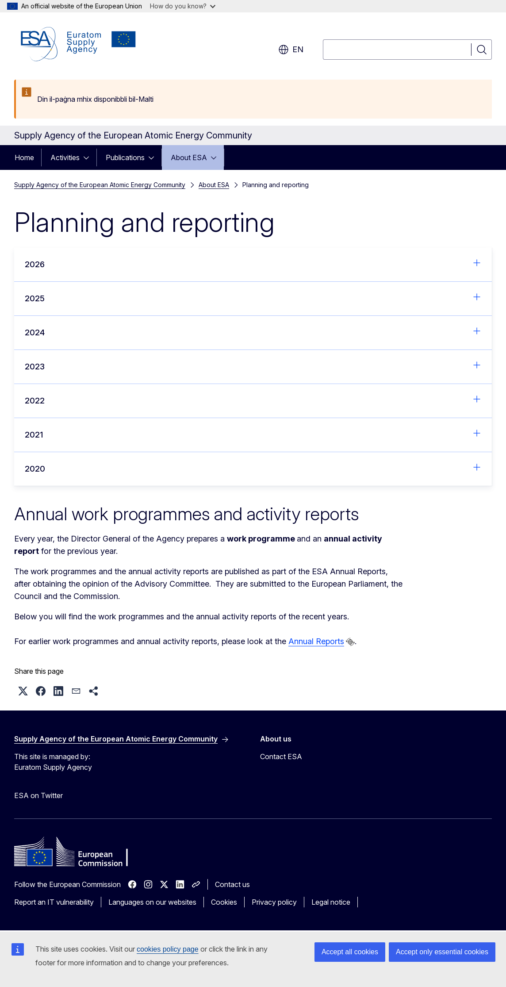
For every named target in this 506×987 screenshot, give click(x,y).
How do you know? (182, 6)
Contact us (232, 884)
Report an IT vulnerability (54, 902)
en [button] (290, 49)
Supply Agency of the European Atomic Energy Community (99, 184)
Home (24, 157)
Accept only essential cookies (442, 952)
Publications (125, 157)
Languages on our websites (152, 902)
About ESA (189, 157)
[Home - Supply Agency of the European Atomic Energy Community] (78, 44)
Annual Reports (316, 641)
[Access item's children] (88, 157)
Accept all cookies (350, 952)
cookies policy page (168, 949)
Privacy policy (274, 902)
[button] (23, 691)
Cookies (224, 902)
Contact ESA (281, 756)
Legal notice (330, 902)
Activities (65, 157)
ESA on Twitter (38, 795)
